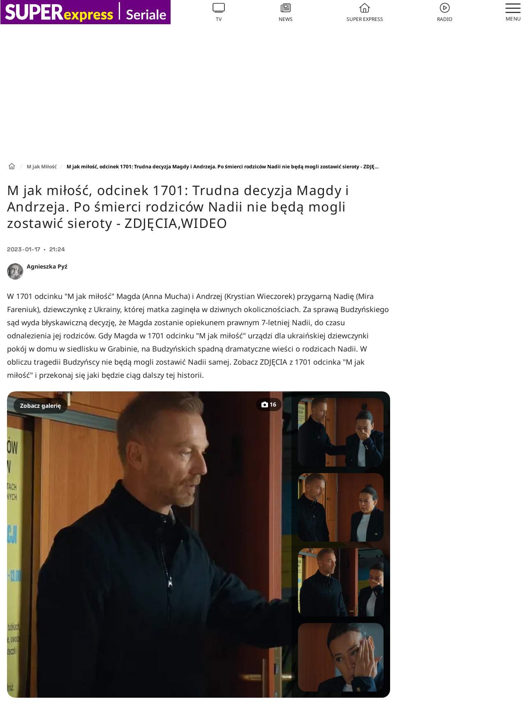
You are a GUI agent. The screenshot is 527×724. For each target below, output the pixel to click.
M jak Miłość (42, 166)
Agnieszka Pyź (47, 266)
